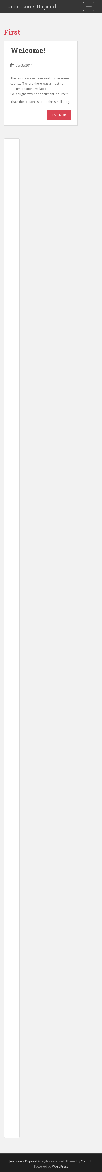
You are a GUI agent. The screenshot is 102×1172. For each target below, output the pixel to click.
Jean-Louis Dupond (32, 6)
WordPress (60, 1166)
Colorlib (87, 1161)
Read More (59, 115)
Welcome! (27, 50)
